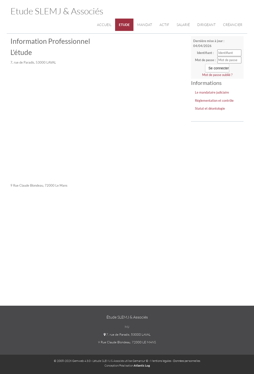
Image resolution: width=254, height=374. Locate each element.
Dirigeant (206, 25)
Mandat (144, 25)
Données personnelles (186, 361)
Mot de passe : (205, 60)
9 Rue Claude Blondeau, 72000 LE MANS (127, 342)
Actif (164, 25)
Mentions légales (160, 361)
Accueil (104, 25)
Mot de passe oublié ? (217, 75)
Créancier (232, 25)
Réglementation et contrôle (214, 100)
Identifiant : (205, 53)
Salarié (183, 25)
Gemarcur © (140, 361)
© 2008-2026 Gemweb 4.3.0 (72, 361)
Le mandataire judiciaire (212, 92)
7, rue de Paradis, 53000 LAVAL (127, 334)
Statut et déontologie (210, 108)
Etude (124, 25)
